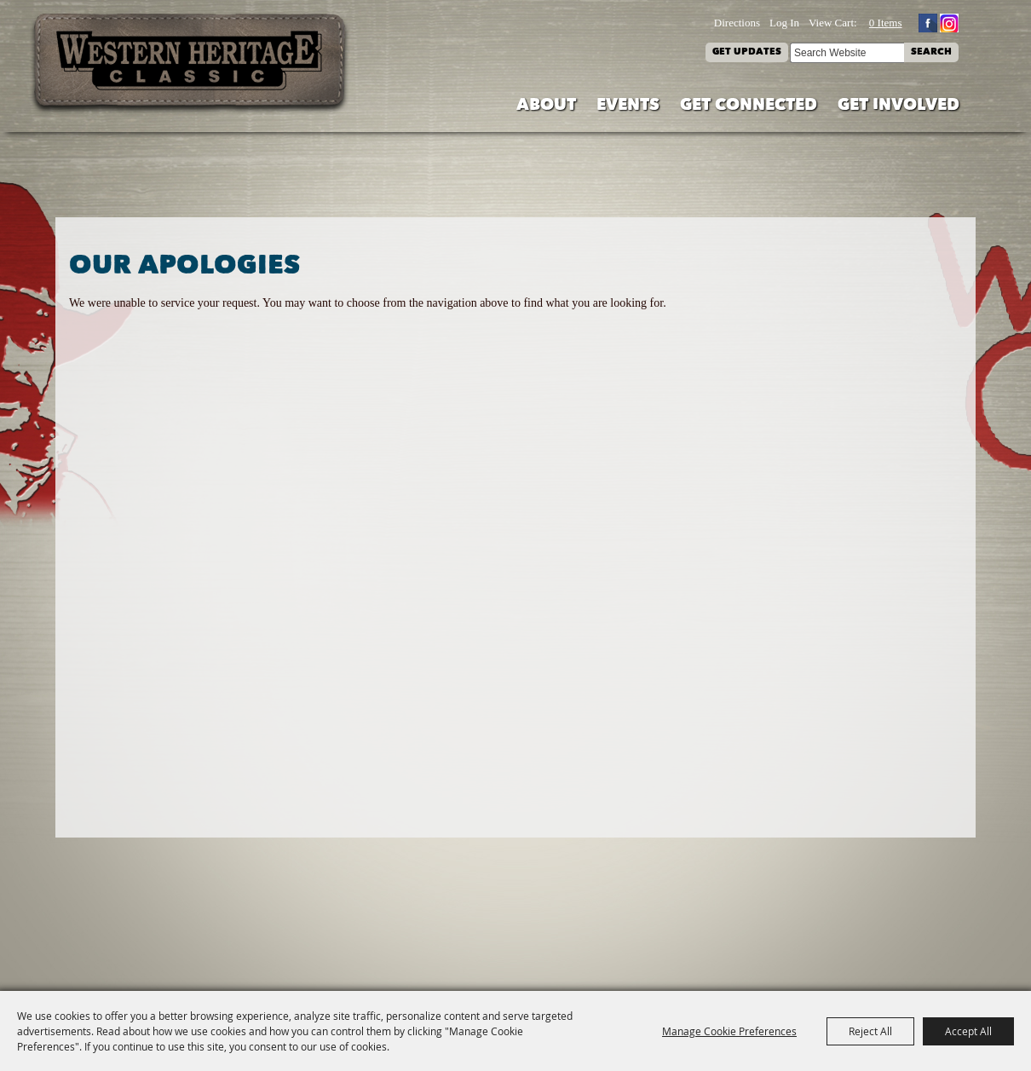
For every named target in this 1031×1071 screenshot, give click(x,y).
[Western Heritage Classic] (191, 63)
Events (627, 106)
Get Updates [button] (746, 52)
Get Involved (898, 106)
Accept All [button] (968, 1031)
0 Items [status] (885, 22)
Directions (737, 22)
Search (931, 52)
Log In (784, 22)
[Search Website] (847, 53)
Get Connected (748, 106)
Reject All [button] (870, 1031)
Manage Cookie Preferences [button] (729, 1031)
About (546, 106)
